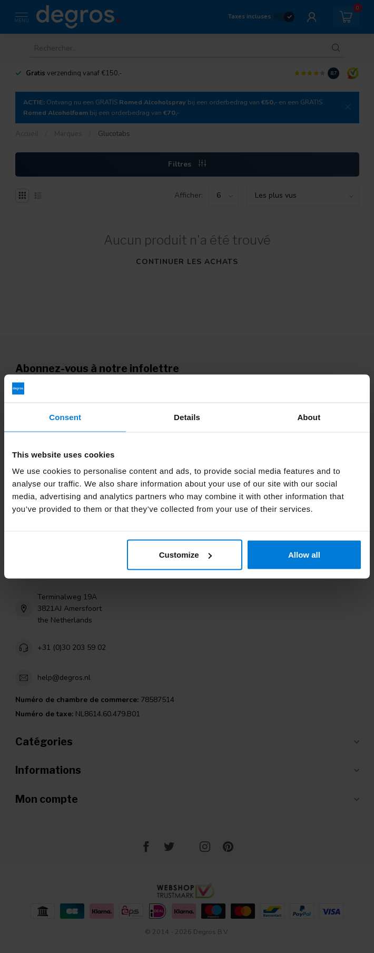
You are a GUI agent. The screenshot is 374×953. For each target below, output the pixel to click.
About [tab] (308, 416)
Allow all (304, 554)
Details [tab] (187, 416)
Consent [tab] (65, 416)
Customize (185, 554)
